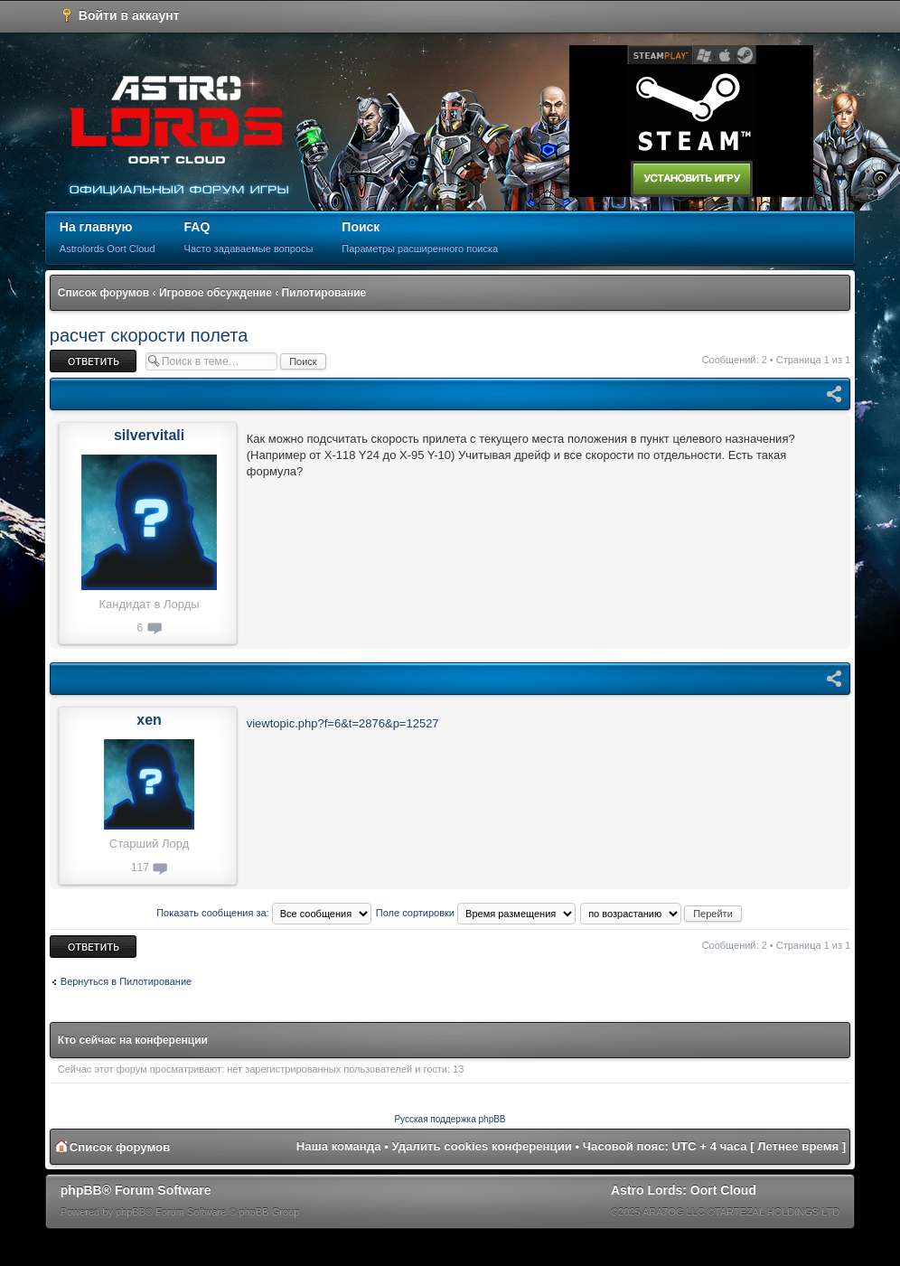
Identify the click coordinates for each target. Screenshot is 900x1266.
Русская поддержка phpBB (449, 1119)
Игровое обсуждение (215, 292)
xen (149, 719)
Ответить (93, 361)
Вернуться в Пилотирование (126, 981)
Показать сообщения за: (263, 912)
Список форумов (103, 292)
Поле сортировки (476, 912)
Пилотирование (324, 292)
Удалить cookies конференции (482, 1146)
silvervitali (149, 435)
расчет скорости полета (149, 335)
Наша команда (338, 1146)
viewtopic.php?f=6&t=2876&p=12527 (343, 723)
